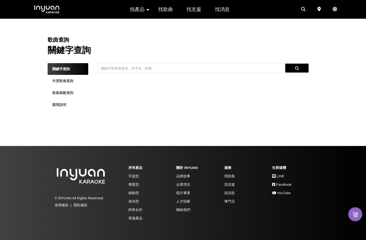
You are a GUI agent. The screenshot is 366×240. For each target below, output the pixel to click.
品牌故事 (183, 176)
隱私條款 (81, 205)
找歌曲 (165, 9)
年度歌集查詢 (62, 81)
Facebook (282, 184)
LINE (278, 176)
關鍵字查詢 (61, 69)
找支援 (194, 9)
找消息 (222, 9)
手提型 (133, 176)
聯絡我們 (183, 210)
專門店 (229, 201)
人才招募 (183, 201)
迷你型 (133, 201)
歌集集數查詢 (62, 93)
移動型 (133, 193)
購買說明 (59, 105)
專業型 (133, 184)
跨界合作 (135, 210)
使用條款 (62, 205)
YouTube (281, 193)
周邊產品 (135, 218)
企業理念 (183, 184)
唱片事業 (183, 193)
